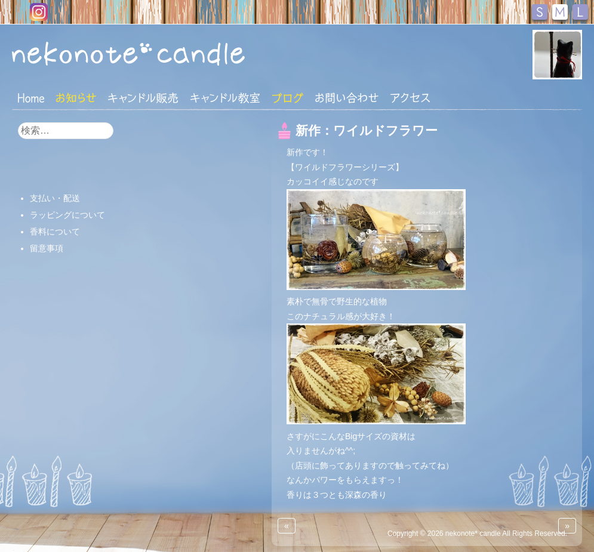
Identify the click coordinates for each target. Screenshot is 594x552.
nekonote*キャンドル (160, 53)
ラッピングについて (67, 215)
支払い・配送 (55, 198)
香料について (55, 231)
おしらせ (76, 97)
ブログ (287, 97)
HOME (31, 97)
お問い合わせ (346, 97)
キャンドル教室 (225, 97)
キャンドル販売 (143, 97)
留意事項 (46, 248)
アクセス (410, 97)
